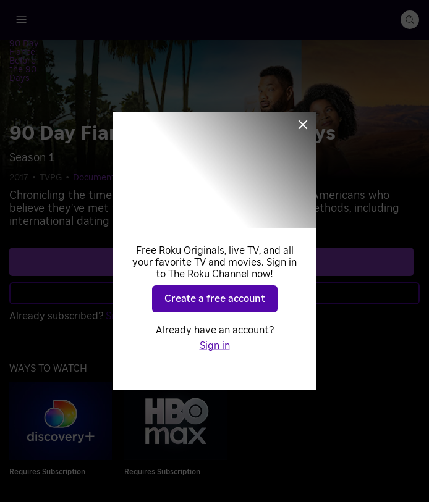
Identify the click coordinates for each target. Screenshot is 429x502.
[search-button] (410, 19)
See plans (211, 221)
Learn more (213, 252)
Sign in (121, 275)
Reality (160, 137)
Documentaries (104, 137)
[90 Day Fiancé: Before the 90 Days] (90, 45)
